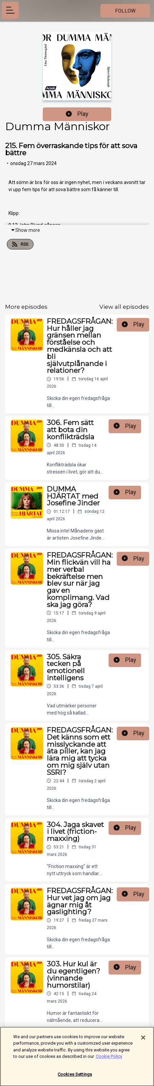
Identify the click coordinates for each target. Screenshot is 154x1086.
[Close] (143, 1040)
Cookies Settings (75, 1077)
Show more (25, 230)
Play (77, 113)
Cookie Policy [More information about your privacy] (109, 1059)
